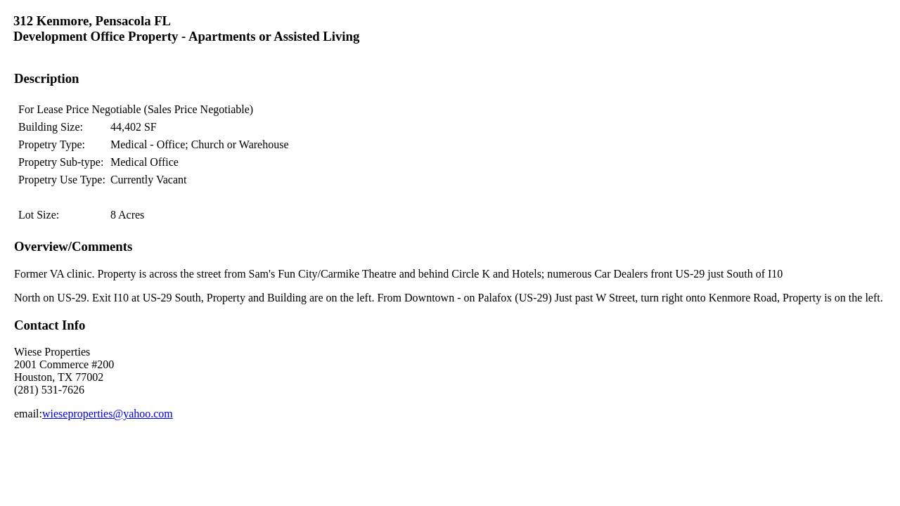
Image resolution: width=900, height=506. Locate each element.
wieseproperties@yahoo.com (107, 414)
